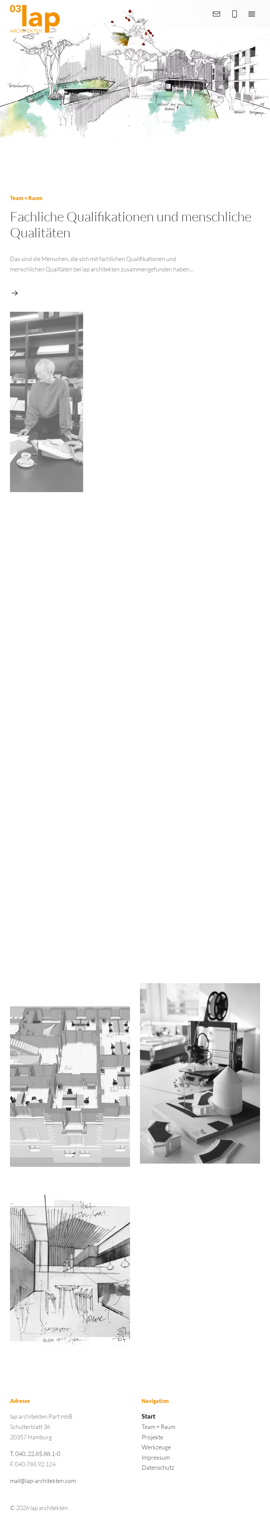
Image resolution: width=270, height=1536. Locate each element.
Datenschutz (158, 1467)
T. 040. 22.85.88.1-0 (35, 1453)
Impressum (156, 1457)
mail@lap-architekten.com (43, 1480)
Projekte (152, 1437)
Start (148, 1416)
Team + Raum (158, 1426)
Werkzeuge (156, 1447)
